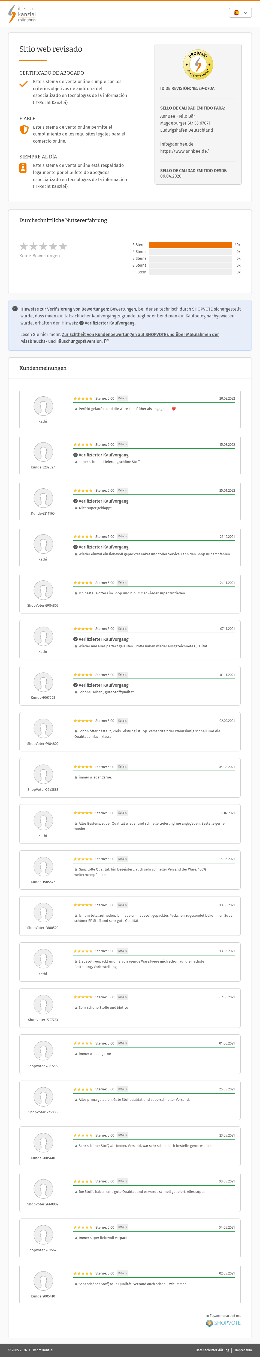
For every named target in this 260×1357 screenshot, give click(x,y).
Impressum (243, 1350)
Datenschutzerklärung (212, 1350)
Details (122, 398)
